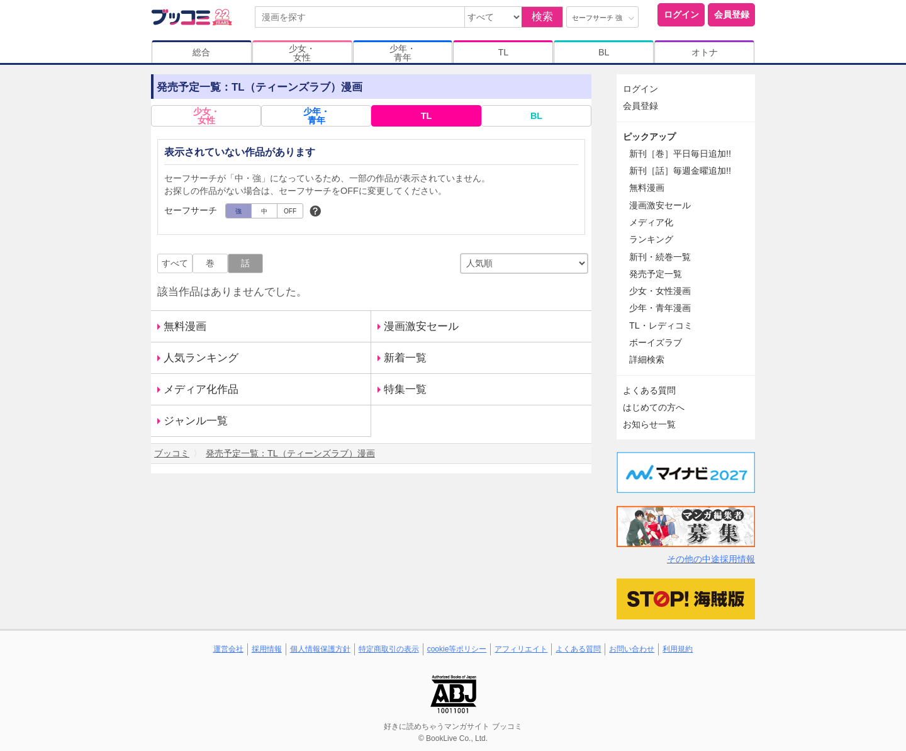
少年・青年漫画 (660, 308)
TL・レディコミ (661, 325)
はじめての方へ (654, 407)
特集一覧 (405, 389)
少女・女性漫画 (660, 291)
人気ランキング (201, 358)
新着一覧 (405, 358)
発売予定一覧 (655, 274)
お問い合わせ (631, 649)
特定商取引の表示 (389, 649)
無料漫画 (185, 326)
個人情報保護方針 (320, 649)
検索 (542, 17)
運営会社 (228, 649)
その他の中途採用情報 (711, 559)
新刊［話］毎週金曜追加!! (680, 171)
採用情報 (267, 649)
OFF (290, 211)
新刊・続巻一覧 (660, 257)
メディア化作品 (201, 389)
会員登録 (731, 14)
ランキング (651, 239)
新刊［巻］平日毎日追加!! (680, 154)
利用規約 (678, 649)
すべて (175, 263)
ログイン (681, 14)
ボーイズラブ (655, 342)
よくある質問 (649, 390)
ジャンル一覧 (196, 421)
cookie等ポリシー (457, 649)
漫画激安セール (421, 326)
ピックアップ (649, 137)
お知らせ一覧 (649, 424)
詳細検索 (646, 359)
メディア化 (651, 222)
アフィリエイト (521, 649)
